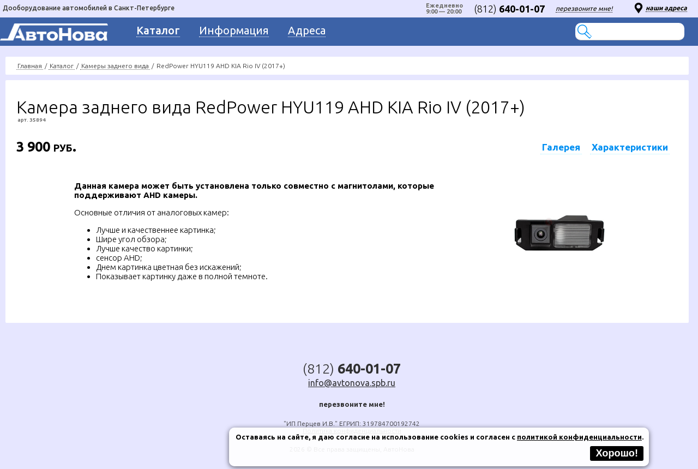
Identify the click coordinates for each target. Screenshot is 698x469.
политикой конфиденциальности (579, 437)
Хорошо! (616, 453)
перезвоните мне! (584, 8)
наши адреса (666, 7)
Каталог (62, 65)
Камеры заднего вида (115, 65)
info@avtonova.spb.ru (351, 383)
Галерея (561, 147)
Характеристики (630, 147)
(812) (509, 8)
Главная (29, 65)
